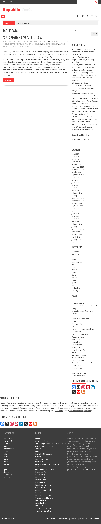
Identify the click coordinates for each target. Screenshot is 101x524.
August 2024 (76, 208)
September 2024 (78, 206)
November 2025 (78, 169)
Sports (74, 283)
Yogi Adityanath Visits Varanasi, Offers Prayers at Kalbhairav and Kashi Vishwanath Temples (84, 67)
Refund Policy (77, 368)
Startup (74, 285)
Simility (21, 47)
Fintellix (20, 44)
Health (74, 264)
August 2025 (76, 177)
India (73, 267)
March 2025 (76, 190)
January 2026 (76, 164)
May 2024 (75, 216)
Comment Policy (78, 324)
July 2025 (75, 180)
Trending (75, 290)
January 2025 (76, 195)
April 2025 (75, 188)
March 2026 (76, 159)
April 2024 (75, 219)
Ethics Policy (76, 347)
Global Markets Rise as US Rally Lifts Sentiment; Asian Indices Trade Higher (83, 51)
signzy (15, 47)
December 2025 (78, 167)
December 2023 (78, 229)
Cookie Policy (77, 332)
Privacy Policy (77, 365)
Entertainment (77, 262)
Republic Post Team (38, 41)
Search (74, 30)
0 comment (49, 47)
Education (75, 259)
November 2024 (78, 201)
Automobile (76, 252)
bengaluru (54, 41)
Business (75, 257)
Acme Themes (93, 518)
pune (11, 47)
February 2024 (77, 224)
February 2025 (77, 193)
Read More (8, 80)
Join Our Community (79, 360)
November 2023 (78, 232)
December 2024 (78, 198)
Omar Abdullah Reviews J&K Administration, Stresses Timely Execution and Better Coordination (85, 96)
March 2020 (76, 237)
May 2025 (75, 185)
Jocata (48, 44)
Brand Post (76, 254)
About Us (26, 411)
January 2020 (76, 239)
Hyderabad (37, 44)
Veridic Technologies (33, 47)
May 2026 (75, 154)
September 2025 (78, 175)
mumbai (62, 44)
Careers (74, 321)
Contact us (76, 326)
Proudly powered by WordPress (57, 518)
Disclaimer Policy (78, 337)
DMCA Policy (76, 339)
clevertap (13, 44)
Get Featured (77, 352)
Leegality (54, 44)
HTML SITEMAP (78, 358)
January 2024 (76, 226)
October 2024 (77, 203)
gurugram (28, 44)
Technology (76, 288)
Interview (75, 270)
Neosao (5, 47)
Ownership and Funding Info (82, 363)
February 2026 (77, 162)
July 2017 (75, 242)
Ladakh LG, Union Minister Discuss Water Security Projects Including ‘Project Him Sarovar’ (85, 111)
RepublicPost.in (17, 403)
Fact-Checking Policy (79, 350)
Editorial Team (77, 345)
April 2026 (75, 156)
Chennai (6, 44)
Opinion (74, 277)
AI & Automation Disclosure (82, 311)
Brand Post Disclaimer (80, 319)
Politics (74, 280)
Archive (74, 313)
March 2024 (76, 221)
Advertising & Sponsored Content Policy (50, 443)
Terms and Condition (80, 376)
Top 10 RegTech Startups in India (22, 37)
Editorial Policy (77, 342)
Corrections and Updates (81, 334)
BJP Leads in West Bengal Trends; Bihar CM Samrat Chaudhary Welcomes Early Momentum (84, 127)
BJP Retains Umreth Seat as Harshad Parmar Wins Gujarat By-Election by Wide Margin (84, 119)
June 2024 (75, 213)
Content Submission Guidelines (83, 329)
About (74, 301)
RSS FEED (75, 370)
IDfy (43, 44)
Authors (75, 316)
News (74, 275)
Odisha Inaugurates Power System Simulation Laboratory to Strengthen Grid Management (85, 103)
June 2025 (75, 182)
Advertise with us (78, 303)
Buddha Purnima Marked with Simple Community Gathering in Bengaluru (83, 59)
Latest (74, 272)
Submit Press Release (80, 373)
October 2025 (77, 172)
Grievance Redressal (79, 355)
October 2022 (77, 234)
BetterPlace (63, 41)
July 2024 (75, 211)
